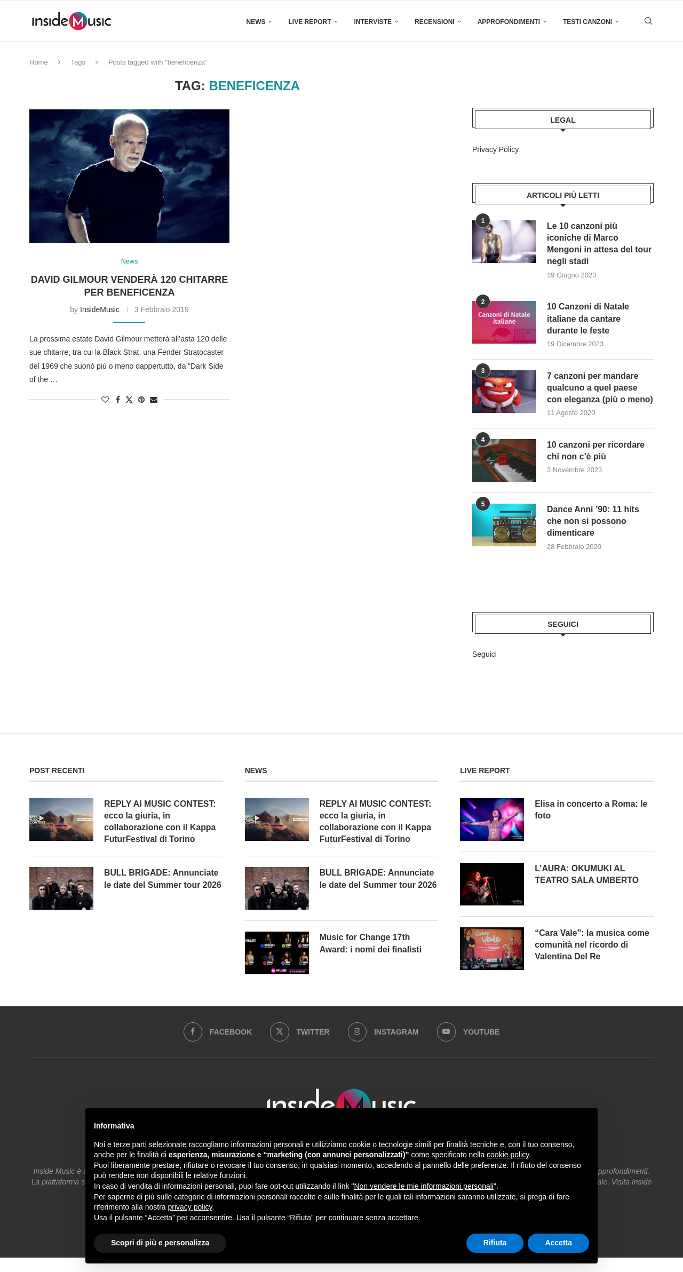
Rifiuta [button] (495, 1242)
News (255, 22)
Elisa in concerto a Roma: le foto (591, 823)
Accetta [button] (558, 1242)
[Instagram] (383, 1046)
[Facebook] (217, 1046)
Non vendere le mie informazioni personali (423, 1186)
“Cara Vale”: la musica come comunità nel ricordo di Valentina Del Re (592, 958)
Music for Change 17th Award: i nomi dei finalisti (371, 957)
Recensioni (435, 22)
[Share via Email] (153, 399)
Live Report (309, 22)
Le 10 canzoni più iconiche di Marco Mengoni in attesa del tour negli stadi (600, 243)
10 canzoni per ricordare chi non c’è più (596, 464)
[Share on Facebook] (118, 399)
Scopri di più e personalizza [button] (160, 1242)
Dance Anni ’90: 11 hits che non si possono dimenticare (593, 534)
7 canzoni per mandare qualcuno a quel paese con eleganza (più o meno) (593, 394)
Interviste (373, 22)
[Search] (648, 22)
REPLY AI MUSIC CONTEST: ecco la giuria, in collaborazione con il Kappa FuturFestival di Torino (160, 835)
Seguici (484, 667)
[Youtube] (468, 1046)
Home (38, 62)
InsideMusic (100, 310)
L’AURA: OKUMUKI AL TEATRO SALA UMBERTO (587, 887)
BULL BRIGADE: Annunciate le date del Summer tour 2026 (163, 893)
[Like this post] (105, 399)
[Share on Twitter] (129, 399)
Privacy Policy (495, 149)
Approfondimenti (509, 22)
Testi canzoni (587, 22)
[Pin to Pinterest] (141, 399)
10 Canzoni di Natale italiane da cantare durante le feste (588, 319)
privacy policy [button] (190, 1207)
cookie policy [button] (508, 1154)
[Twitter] (300, 1046)
